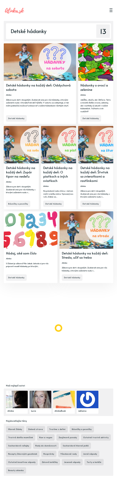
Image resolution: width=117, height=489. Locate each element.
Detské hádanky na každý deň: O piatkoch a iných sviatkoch (57, 174)
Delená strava (35, 429)
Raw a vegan (45, 437)
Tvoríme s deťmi (57, 429)
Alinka (8, 94)
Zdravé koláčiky (50, 462)
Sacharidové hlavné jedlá (76, 445)
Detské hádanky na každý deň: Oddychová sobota (38, 87)
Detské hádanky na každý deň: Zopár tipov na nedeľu (20, 171)
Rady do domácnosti (46, 445)
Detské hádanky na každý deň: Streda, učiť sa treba (85, 255)
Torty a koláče (94, 462)
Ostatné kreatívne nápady (22, 462)
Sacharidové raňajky (18, 445)
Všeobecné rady (68, 454)
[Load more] (58, 328)
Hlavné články (15, 429)
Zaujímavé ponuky (68, 437)
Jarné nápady (90, 454)
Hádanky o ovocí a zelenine (94, 87)
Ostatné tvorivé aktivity (96, 437)
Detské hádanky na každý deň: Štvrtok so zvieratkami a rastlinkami (95, 174)
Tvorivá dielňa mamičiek (20, 437)
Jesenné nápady (72, 462)
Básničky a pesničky (18, 203)
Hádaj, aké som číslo (21, 253)
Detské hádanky (16, 118)
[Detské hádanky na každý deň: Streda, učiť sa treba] (86, 247)
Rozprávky (49, 454)
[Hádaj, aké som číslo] (30, 247)
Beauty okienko (16, 470)
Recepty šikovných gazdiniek (22, 454)
